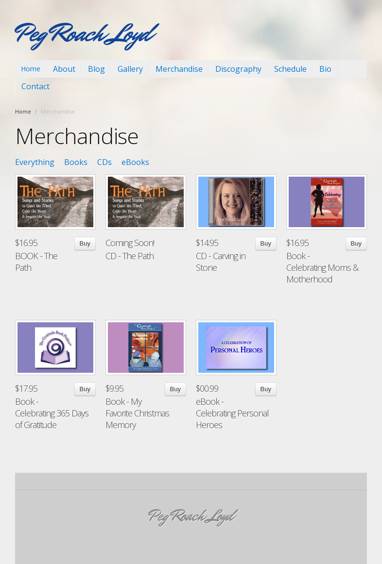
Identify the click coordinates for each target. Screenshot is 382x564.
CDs (104, 162)
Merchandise (179, 69)
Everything (34, 162)
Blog (96, 69)
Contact (35, 86)
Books (75, 162)
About (64, 69)
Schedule (290, 69)
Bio (325, 69)
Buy (85, 243)
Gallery (130, 69)
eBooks (135, 162)
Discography (238, 69)
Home (30, 68)
